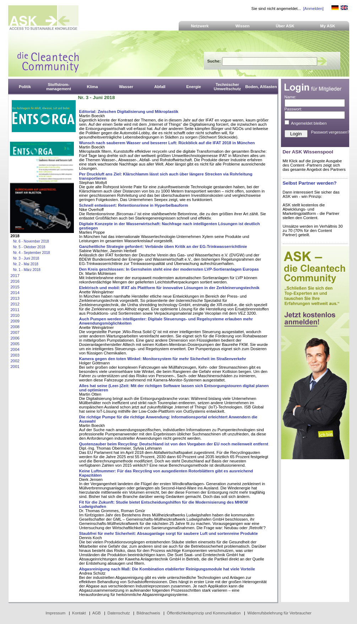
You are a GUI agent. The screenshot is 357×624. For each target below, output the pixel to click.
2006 (15, 338)
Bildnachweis (148, 613)
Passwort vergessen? (330, 132)
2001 (15, 366)
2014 (15, 293)
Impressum (55, 613)
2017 (15, 275)
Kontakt (79, 613)
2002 (15, 361)
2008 (15, 327)
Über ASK (285, 26)
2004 (15, 349)
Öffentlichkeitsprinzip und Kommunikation (203, 613)
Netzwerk (200, 26)
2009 (15, 321)
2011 (15, 310)
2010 (15, 315)
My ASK (327, 26)
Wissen (243, 26)
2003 (15, 355)
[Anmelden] (313, 8)
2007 (15, 332)
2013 (15, 298)
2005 (15, 344)
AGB (96, 613)
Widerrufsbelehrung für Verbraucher (279, 613)
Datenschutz (118, 613)
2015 (15, 287)
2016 (15, 281)
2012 (15, 304)
